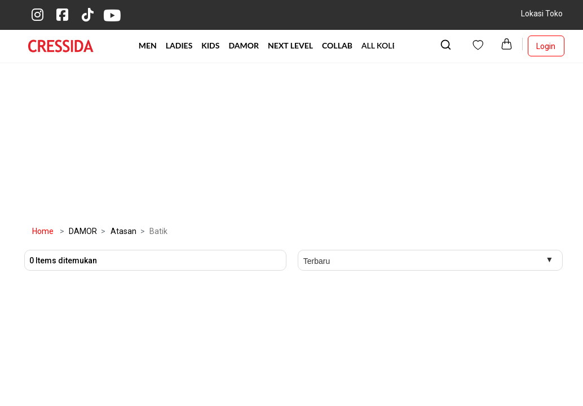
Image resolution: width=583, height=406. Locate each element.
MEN (148, 45)
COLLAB (337, 45)
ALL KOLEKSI (385, 45)
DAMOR (243, 45)
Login (545, 46)
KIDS (210, 45)
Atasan (118, 231)
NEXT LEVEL (290, 45)
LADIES (179, 45)
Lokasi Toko (542, 13)
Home (43, 231)
